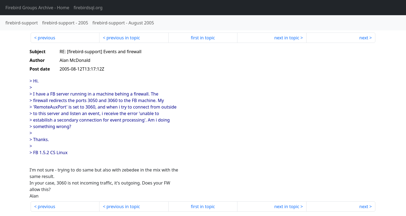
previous (46, 38)
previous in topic (123, 38)
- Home (37, 8)
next (363, 38)
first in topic (203, 38)
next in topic (286, 38)
